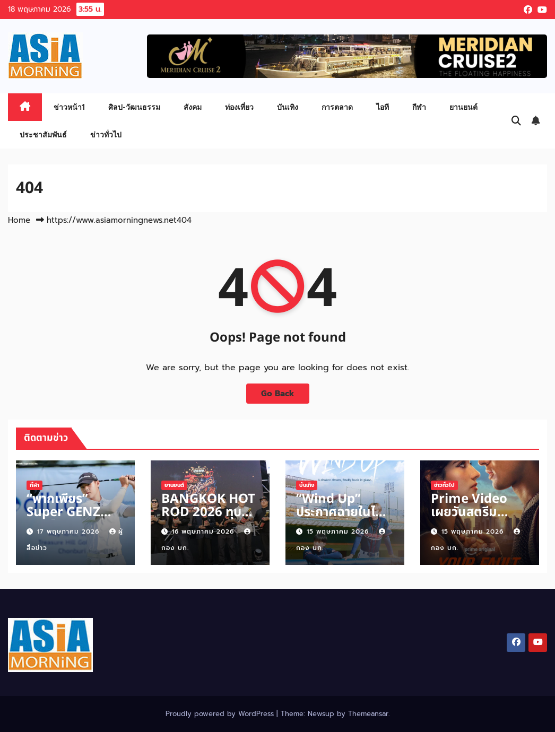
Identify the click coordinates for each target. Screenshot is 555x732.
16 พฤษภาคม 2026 (204, 531)
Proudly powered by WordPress (221, 714)
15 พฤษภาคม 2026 (339, 531)
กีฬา (419, 106)
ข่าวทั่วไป (106, 134)
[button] (516, 121)
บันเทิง (287, 106)
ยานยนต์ (463, 106)
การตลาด (337, 106)
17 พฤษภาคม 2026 (69, 531)
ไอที (382, 106)
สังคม (193, 106)
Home (19, 220)
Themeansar (368, 714)
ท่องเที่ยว (239, 106)
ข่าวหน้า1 (69, 106)
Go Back (277, 393)
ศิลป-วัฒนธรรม (134, 106)
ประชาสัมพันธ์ (43, 134)
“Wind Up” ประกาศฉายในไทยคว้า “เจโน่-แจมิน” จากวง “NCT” (343, 519)
